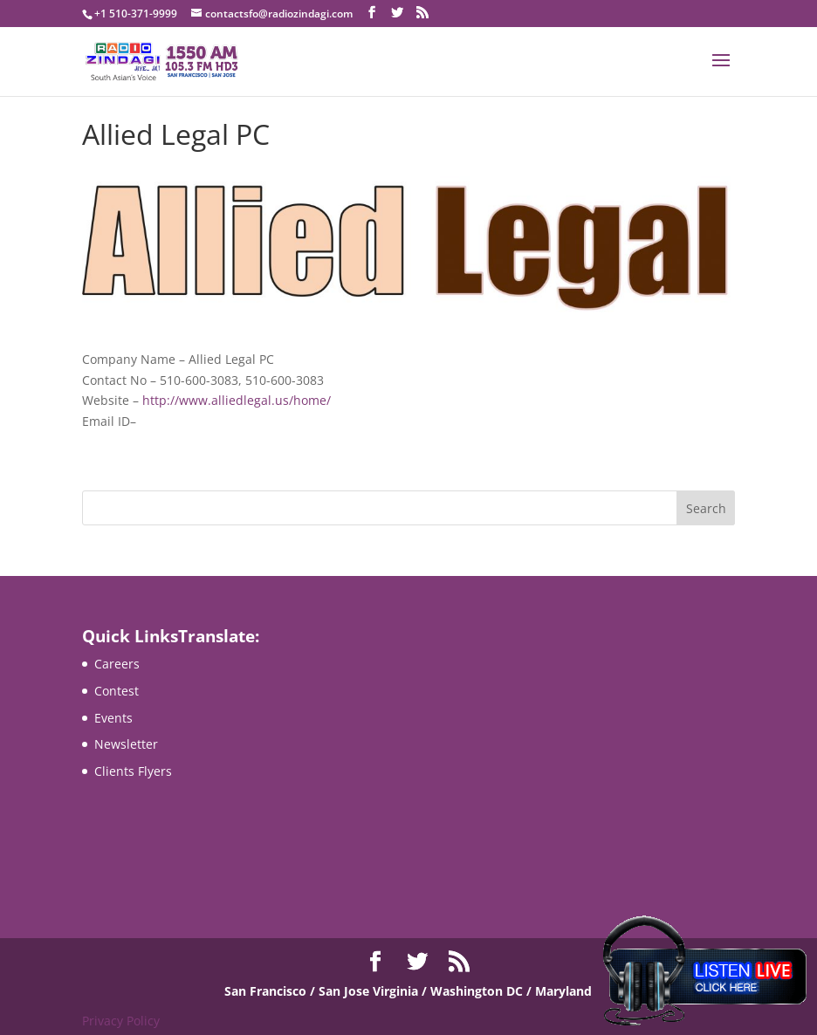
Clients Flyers (133, 771)
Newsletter (126, 744)
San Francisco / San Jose (298, 991)
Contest (116, 690)
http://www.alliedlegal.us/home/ (236, 400)
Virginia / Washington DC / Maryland (482, 991)
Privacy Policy (121, 1020)
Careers (117, 663)
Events (113, 717)
